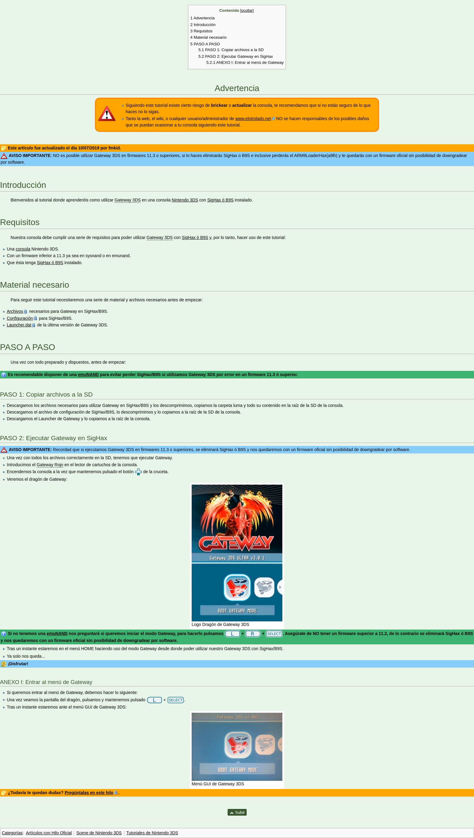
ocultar (247, 10)
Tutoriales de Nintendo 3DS (152, 832)
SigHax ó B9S (220, 200)
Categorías (12, 832)
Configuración (20, 318)
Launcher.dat (19, 324)
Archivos (15, 311)
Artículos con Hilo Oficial (49, 832)
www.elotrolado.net (253, 118)
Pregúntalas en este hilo (89, 792)
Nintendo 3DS (185, 200)
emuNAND (88, 374)
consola (23, 249)
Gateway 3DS (128, 200)
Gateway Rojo (50, 464)
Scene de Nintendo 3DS (99, 832)
